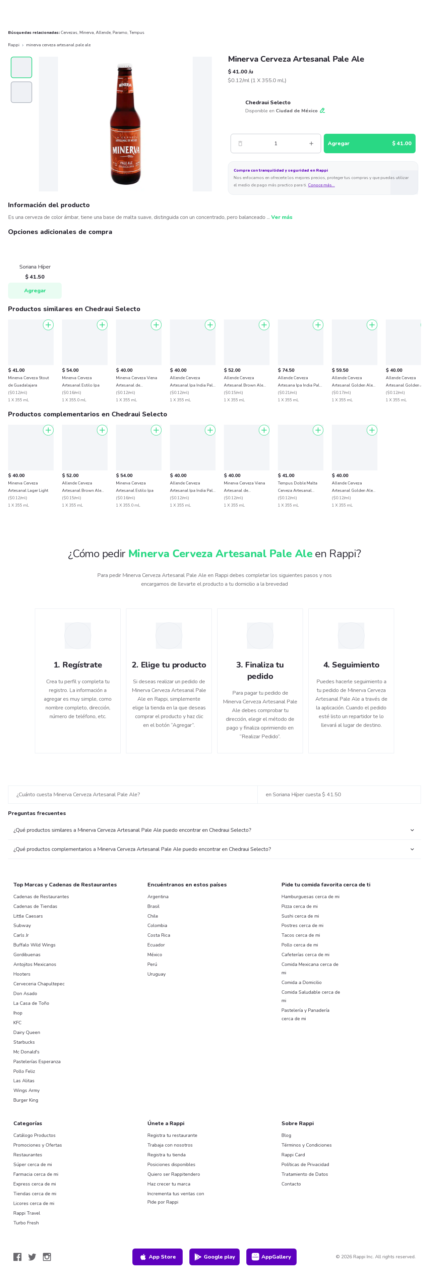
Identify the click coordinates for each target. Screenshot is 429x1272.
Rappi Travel (26, 1213)
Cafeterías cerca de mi (305, 954)
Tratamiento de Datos (305, 1174)
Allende (103, 32)
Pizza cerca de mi (300, 906)
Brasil (153, 906)
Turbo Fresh (26, 1223)
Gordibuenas (27, 954)
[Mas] (311, 143)
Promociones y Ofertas (37, 1145)
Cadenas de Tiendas (35, 906)
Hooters (21, 974)
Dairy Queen (26, 1032)
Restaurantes (27, 1155)
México (154, 954)
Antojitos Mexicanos (34, 964)
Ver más (282, 217)
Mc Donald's (26, 1052)
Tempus (136, 32)
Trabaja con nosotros (170, 1145)
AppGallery (271, 1257)
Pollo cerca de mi (300, 945)
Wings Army (26, 1090)
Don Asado (25, 993)
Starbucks (24, 1042)
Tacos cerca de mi (301, 935)
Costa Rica (158, 935)
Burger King (25, 1100)
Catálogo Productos (34, 1135)
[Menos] (240, 143)
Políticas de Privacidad (305, 1164)
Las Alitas (24, 1081)
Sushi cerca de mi (300, 916)
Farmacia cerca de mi (35, 1174)
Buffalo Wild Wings (34, 945)
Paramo (120, 32)
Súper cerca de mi (32, 1164)
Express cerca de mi (34, 1184)
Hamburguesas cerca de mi (311, 896)
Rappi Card (293, 1155)
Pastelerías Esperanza (37, 1061)
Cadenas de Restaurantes (41, 896)
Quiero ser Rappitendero (173, 1174)
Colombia (157, 925)
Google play (214, 1257)
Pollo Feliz (24, 1071)
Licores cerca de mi (33, 1203)
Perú (152, 964)
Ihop (17, 1013)
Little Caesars (28, 916)
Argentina (158, 896)
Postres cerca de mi (302, 925)
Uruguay (156, 974)
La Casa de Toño (31, 1003)
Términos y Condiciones (307, 1145)
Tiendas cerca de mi (34, 1194)
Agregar (35, 290)
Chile (152, 916)
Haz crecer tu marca (168, 1184)
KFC (17, 1023)
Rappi (13, 45)
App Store (157, 1257)
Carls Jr (21, 935)
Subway (22, 925)
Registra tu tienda (166, 1155)
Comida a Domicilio (302, 982)
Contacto (291, 1184)
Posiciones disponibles (171, 1164)
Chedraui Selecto (268, 102)
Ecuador (156, 945)
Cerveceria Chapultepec (39, 984)
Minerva (86, 32)
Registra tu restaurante (172, 1135)
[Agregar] (48, 325)
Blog (286, 1135)
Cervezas (69, 32)
